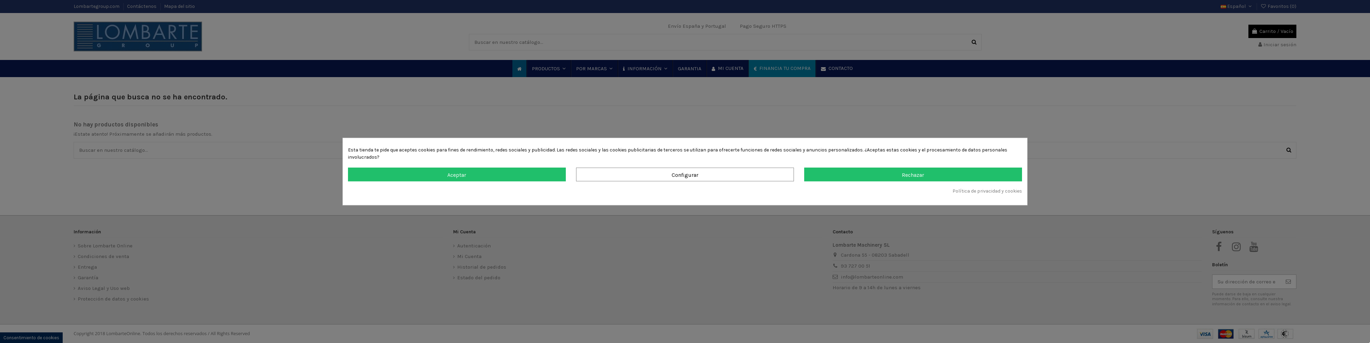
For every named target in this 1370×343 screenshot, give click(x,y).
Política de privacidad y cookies (987, 191)
